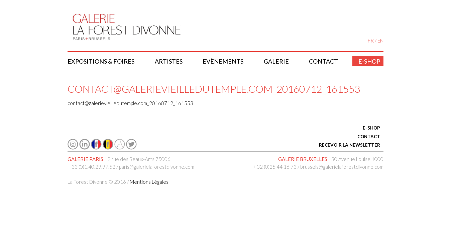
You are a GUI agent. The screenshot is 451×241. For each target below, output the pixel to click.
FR (371, 40)
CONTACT (368, 136)
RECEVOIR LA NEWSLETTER (349, 145)
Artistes (169, 61)
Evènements (223, 61)
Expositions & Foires (101, 61)
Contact (323, 61)
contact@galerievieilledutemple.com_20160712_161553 (130, 103)
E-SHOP (371, 128)
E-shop (369, 61)
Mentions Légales (149, 182)
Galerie (276, 61)
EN (380, 40)
